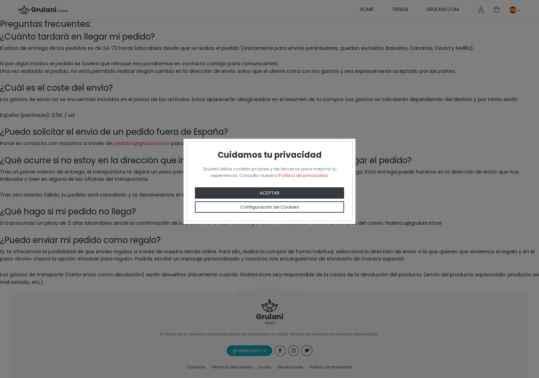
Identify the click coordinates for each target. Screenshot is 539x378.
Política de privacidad (303, 175)
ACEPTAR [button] (269, 193)
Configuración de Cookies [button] (269, 207)
